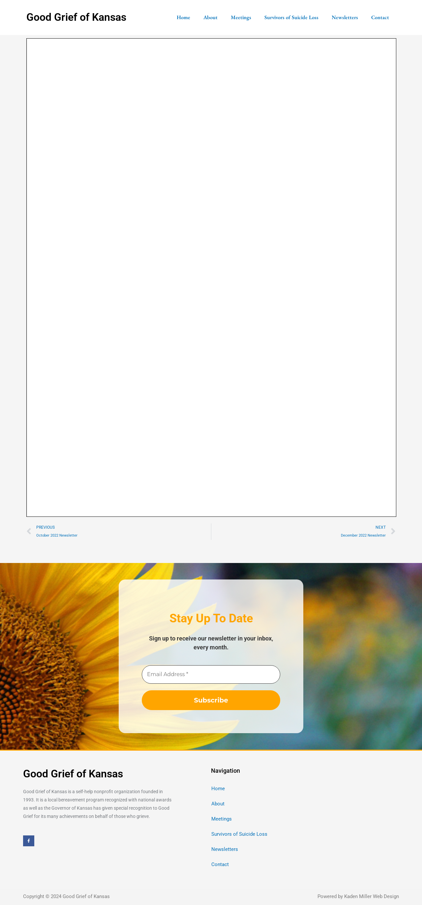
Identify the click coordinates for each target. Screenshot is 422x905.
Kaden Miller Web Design (371, 896)
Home (183, 17)
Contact (380, 17)
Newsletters (345, 17)
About (210, 17)
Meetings (241, 17)
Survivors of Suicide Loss (291, 17)
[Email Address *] (211, 674)
